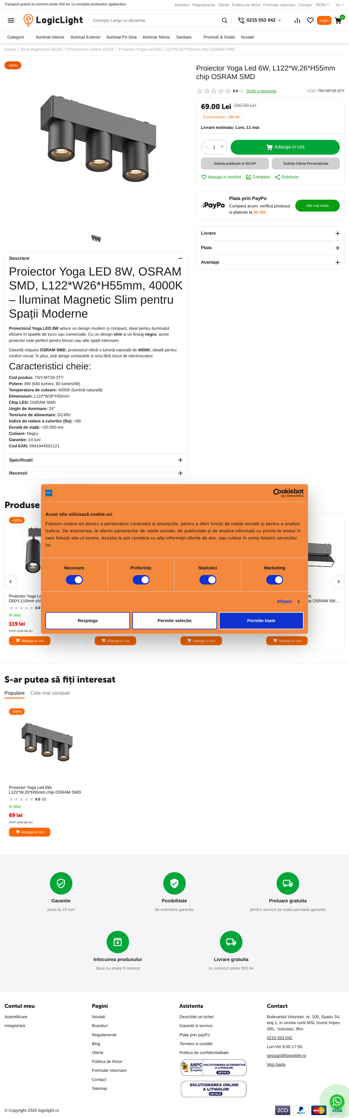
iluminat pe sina (122, 37)
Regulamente (203, 5)
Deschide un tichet (197, 1016)
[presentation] (10, 582)
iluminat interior (50, 37)
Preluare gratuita (288, 901)
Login (324, 20)
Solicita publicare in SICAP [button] (235, 163)
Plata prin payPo (195, 1034)
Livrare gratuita (231, 959)
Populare (14, 693)
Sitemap (99, 1088)
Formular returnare (279, 5)
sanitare (184, 37)
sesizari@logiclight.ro (286, 1055)
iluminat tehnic (156, 37)
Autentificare (16, 1016)
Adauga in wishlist (221, 177)
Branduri (182, 5)
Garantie (61, 901)
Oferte (223, 5)
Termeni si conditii (196, 1043)
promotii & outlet (219, 37)
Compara (258, 177)
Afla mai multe (317, 206)
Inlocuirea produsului (117, 959)
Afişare (284, 601)
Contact (305, 5)
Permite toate (261, 620)
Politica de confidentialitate (204, 1052)
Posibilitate (174, 901)
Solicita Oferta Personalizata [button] (305, 163)
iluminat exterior (86, 37)
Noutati (247, 37)
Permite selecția (174, 620)
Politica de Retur (246, 5)
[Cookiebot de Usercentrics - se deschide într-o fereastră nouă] (278, 492)
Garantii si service (196, 1025)
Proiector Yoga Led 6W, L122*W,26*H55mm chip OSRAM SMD (45, 790)
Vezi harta (276, 1064)
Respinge (88, 620)
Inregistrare (15, 1025)
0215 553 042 (279, 1037)
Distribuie (287, 177)
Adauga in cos (285, 147)
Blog (96, 1043)
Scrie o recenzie (261, 91)
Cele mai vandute (50, 693)
